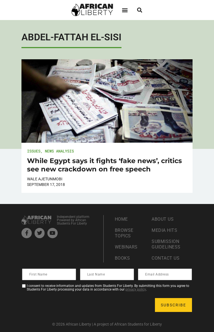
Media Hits (164, 230)
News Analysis (59, 151)
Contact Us (165, 258)
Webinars (126, 247)
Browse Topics (124, 233)
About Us (163, 219)
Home (121, 219)
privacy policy (135, 289)
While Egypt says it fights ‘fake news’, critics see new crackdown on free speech (104, 165)
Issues (33, 151)
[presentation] (65, 305)
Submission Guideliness (166, 244)
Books (122, 258)
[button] (124, 9)
